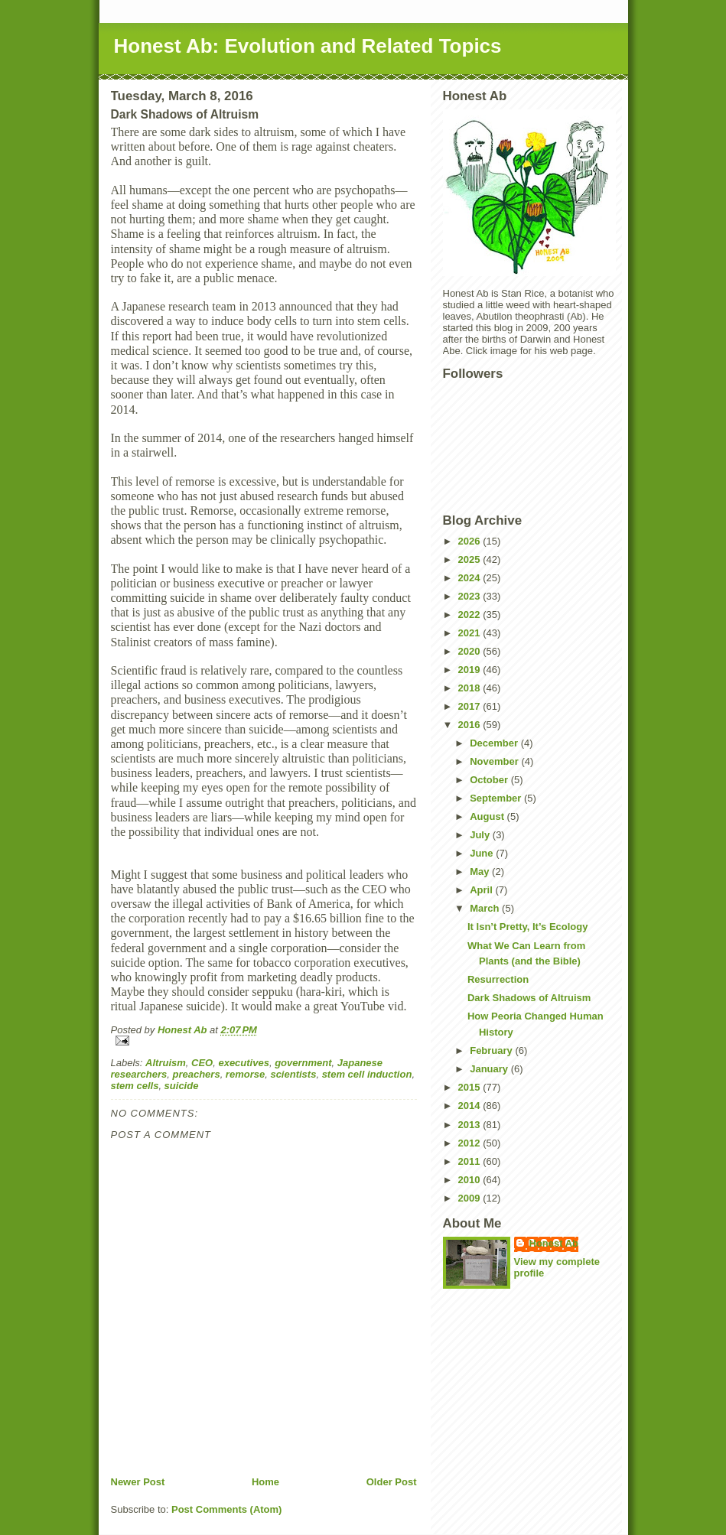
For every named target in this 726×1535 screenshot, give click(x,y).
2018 (470, 688)
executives (243, 1062)
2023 (470, 596)
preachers (196, 1074)
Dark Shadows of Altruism (529, 997)
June (483, 853)
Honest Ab (554, 1243)
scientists (293, 1074)
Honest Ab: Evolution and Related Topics (308, 45)
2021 (470, 633)
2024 (470, 578)
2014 (470, 1105)
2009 (470, 1198)
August (488, 816)
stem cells (135, 1085)
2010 (470, 1179)
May (481, 871)
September (497, 798)
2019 (470, 669)
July (481, 835)
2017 (470, 706)
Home (265, 1482)
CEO (202, 1062)
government (303, 1062)
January (490, 1069)
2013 (470, 1124)
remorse (245, 1074)
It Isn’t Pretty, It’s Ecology (527, 926)
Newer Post (138, 1482)
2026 (470, 541)
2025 (470, 559)
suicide (181, 1085)
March (486, 908)
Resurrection (498, 979)
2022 (470, 614)
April (482, 890)
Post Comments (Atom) (226, 1509)
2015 (470, 1087)
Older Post (391, 1482)
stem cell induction (367, 1074)
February (492, 1050)
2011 (470, 1161)
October (490, 779)
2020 (470, 651)
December (495, 743)
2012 (470, 1143)
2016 (470, 724)
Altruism (165, 1062)
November (495, 761)
